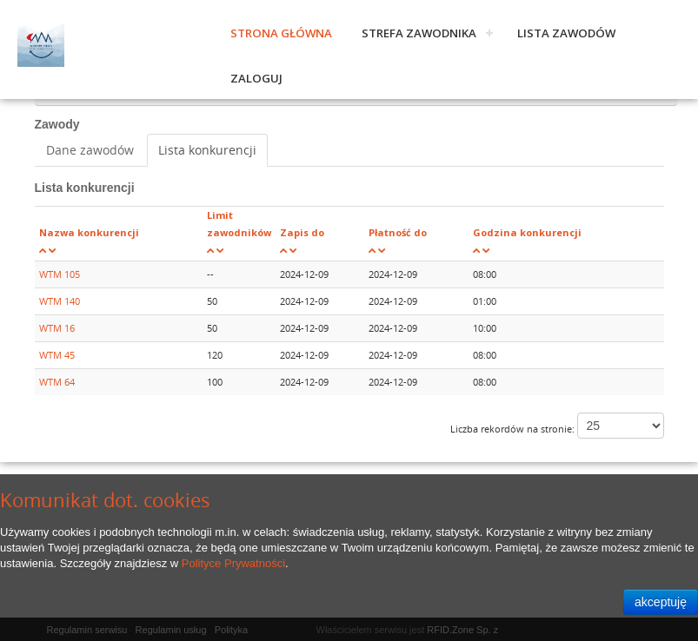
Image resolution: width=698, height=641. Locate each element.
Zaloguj (256, 78)
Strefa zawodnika (419, 33)
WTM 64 (57, 381)
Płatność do (398, 232)
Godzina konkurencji (527, 232)
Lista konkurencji (207, 150)
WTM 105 (59, 274)
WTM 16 (57, 327)
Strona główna (281, 33)
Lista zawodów (566, 33)
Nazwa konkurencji (89, 232)
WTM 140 (59, 300)
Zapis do (302, 232)
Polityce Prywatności (233, 563)
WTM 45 (57, 354)
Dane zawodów (90, 150)
